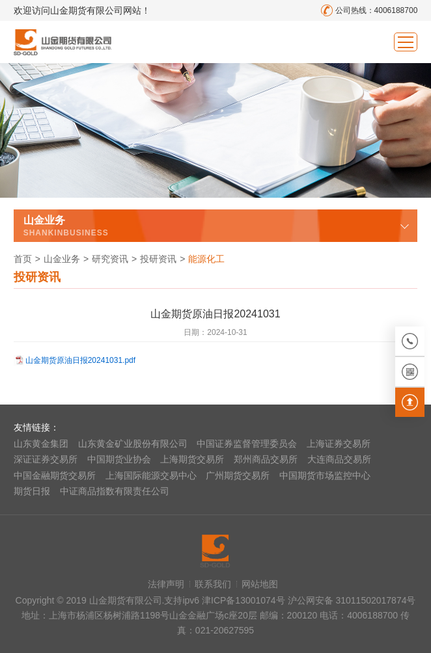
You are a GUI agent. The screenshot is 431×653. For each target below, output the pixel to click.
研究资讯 (110, 259)
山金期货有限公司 (62, 42)
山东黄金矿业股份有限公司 (133, 443)
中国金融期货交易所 (55, 475)
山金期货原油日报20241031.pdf (80, 360)
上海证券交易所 (338, 443)
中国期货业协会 (119, 459)
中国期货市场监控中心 (324, 475)
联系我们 (213, 584)
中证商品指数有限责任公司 (114, 491)
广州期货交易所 (238, 475)
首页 (23, 259)
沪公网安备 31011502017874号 (352, 600)
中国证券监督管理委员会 (247, 443)
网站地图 (260, 584)
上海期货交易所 (192, 459)
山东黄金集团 (41, 443)
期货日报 (32, 491)
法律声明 (166, 584)
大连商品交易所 (339, 459)
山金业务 (62, 259)
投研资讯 (158, 259)
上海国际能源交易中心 (151, 475)
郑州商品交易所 (266, 459)
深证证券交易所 (45, 459)
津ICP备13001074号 (245, 600)
